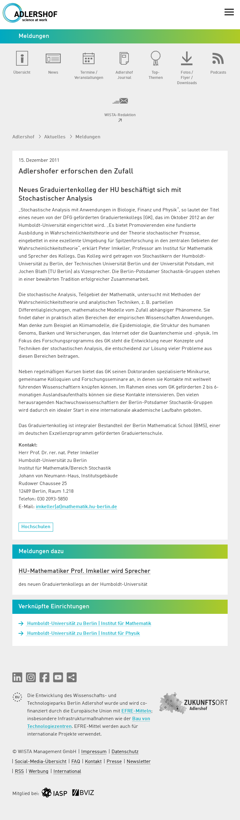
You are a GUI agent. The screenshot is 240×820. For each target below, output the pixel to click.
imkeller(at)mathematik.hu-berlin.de (76, 506)
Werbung (38, 771)
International (67, 771)
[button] (17, 677)
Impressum (94, 751)
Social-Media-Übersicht (40, 761)
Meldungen (87, 137)
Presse (114, 761)
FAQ (75, 761)
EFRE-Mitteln (136, 711)
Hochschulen (35, 526)
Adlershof (24, 137)
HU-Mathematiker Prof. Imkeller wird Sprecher (84, 571)
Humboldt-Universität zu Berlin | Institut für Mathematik (88, 623)
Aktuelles (55, 137)
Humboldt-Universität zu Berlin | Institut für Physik (83, 633)
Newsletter (139, 761)
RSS (19, 771)
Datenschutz (125, 751)
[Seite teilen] (71, 677)
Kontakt (93, 761)
